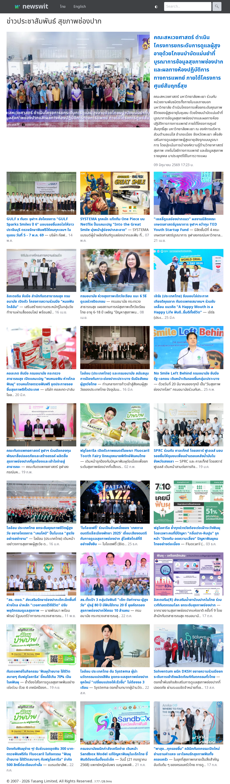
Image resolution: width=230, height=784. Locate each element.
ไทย (63, 6)
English (79, 6)
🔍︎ (217, 6)
